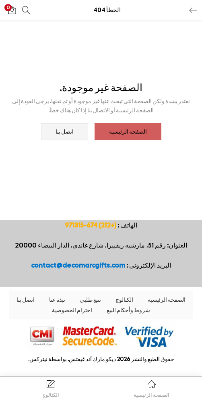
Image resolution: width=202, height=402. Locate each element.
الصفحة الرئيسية (128, 131)
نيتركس (38, 359)
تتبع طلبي (90, 299)
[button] (12, 10)
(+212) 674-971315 (90, 225)
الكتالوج (124, 299)
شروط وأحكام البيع (128, 310)
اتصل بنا (65, 131)
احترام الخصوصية (72, 310)
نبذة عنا (57, 299)
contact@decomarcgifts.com (78, 265)
